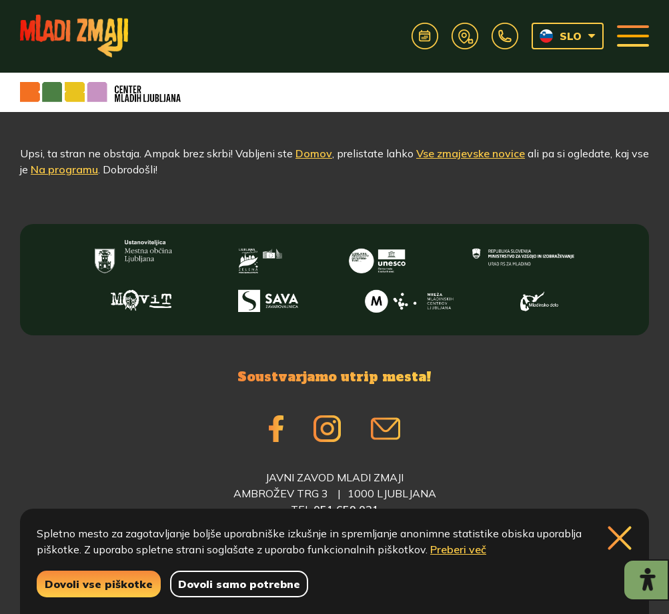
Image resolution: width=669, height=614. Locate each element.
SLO (561, 36)
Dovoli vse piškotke (99, 584)
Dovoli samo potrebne (239, 584)
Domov (313, 153)
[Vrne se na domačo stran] (74, 36)
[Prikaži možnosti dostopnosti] (646, 580)
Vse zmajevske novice (470, 153)
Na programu (64, 169)
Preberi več (458, 549)
